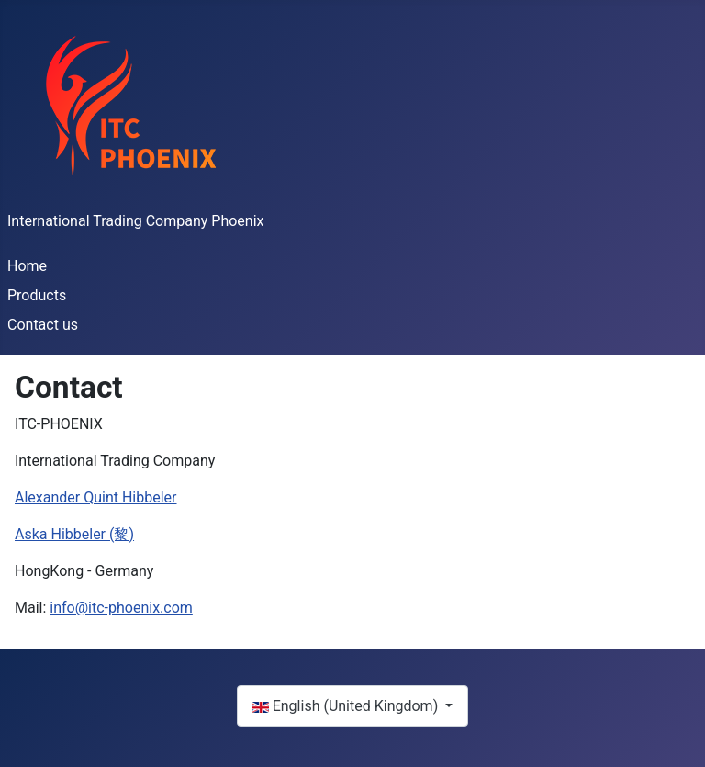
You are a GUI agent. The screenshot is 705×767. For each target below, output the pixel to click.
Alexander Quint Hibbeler (96, 497)
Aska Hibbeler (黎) (74, 534)
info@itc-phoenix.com (121, 607)
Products (36, 295)
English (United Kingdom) (347, 706)
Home (27, 266)
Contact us (42, 324)
